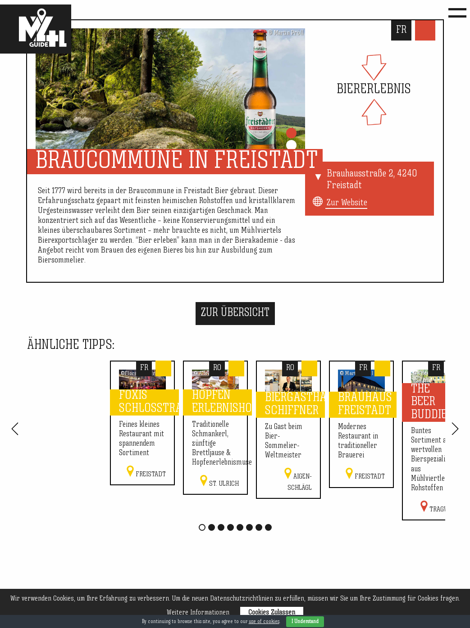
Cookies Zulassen (271, 612)
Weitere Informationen (198, 612)
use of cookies (264, 621)
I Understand (305, 621)
